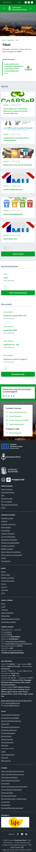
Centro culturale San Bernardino (11, 789)
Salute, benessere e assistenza (11, 552)
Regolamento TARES (10, 330)
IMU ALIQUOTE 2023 (10, 239)
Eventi (3, 603)
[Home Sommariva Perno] (17, 8)
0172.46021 (8, 632)
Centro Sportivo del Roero (9, 777)
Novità (6, 105)
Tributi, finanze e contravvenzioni (11, 555)
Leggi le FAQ (5, 724)
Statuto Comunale (7, 739)
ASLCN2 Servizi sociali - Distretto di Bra (13, 799)
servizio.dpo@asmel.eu (12, 703)
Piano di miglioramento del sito (11, 721)
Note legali (4, 745)
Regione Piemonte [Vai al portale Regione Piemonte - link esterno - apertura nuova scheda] (7, 2)
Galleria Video (5, 616)
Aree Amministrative (7, 492)
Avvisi (3, 593)
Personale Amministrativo (9, 504)
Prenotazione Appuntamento (10, 727)
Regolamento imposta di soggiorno (15, 359)
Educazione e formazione (9, 539)
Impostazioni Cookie (7, 748)
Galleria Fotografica (7, 613)
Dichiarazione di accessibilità (10, 718)
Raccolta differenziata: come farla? (12, 808)
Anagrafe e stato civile (8, 524)
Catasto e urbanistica (8, 533)
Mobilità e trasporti (7, 549)
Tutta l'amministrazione (18, 292)
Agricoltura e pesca (7, 518)
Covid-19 (4, 587)
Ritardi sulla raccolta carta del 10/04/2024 (17, 165)
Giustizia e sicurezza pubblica (10, 543)
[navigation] (4, 8)
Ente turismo (5, 783)
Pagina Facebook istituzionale (10, 780)
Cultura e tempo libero (8, 536)
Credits (3, 751)
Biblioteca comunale (7, 578)
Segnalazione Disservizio (9, 730)
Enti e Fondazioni (6, 501)
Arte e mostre (5, 575)
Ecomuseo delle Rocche (8, 796)
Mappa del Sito (6, 761)
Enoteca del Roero (7, 793)
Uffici (6, 274)
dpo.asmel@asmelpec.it (11, 705)
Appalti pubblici (6, 527)
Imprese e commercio (8, 546)
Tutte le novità (18, 254)
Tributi (6, 278)
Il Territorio (4, 610)
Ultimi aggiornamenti (7, 754)
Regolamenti (8, 312)
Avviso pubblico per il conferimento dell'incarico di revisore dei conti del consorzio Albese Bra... (13, 67)
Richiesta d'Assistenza (8, 733)
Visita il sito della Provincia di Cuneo (12, 774)
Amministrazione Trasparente (10, 715)
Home (4, 40)
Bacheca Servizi (6, 736)
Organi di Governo (7, 489)
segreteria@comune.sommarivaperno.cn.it (18, 643)
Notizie (3, 571)
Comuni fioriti (5, 802)
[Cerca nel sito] (31, 8)
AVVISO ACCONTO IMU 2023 (12, 189)
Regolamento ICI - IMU (11, 344)
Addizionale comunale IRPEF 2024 (15, 315)
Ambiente (4, 521)
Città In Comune (15, 847)
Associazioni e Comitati (8, 622)
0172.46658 (8, 634)
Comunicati (4, 590)
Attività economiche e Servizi (10, 619)
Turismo (3, 558)
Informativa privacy (7, 742)
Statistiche (4, 757)
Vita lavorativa (5, 561)
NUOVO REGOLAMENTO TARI (13, 214)
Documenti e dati (18, 374)
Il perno (3, 584)
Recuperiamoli (5, 805)
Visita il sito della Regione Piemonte (12, 771)
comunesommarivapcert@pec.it (15, 641)
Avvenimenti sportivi (7, 581)
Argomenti (11, 40)
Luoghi (3, 606)
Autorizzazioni (5, 530)
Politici (3, 508)
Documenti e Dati (6, 498)
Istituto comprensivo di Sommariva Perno (14, 786)
